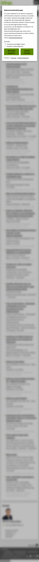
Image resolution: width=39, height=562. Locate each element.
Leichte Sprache (20, 554)
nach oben (33, 545)
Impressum (8, 552)
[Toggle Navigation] (36, 2)
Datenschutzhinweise (20, 552)
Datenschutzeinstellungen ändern (12, 556)
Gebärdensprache (9, 554)
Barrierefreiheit (32, 552)
